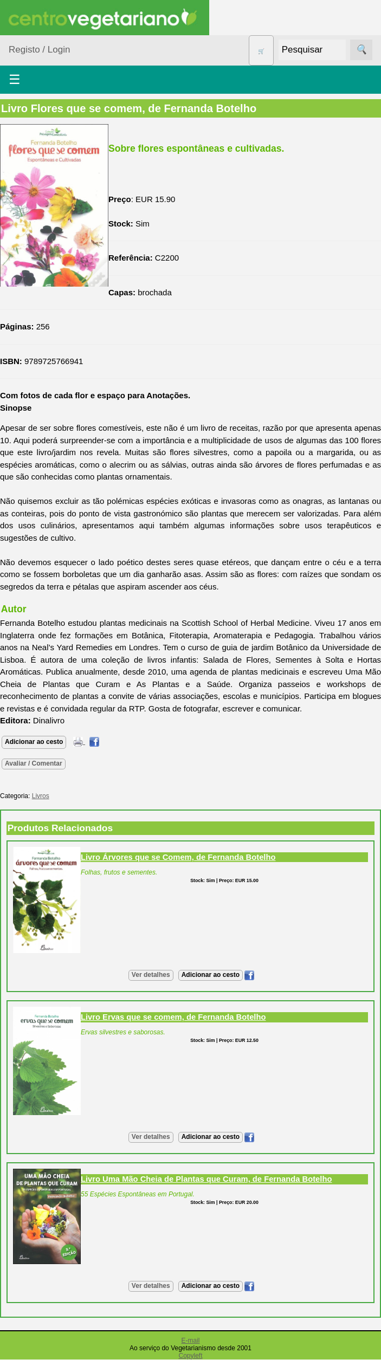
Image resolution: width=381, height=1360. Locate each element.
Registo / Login (39, 49)
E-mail (190, 1340)
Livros (40, 796)
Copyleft (190, 1355)
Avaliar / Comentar (33, 763)
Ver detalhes (151, 975)
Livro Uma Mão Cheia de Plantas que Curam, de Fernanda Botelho (206, 1179)
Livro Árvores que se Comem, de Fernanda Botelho (178, 857)
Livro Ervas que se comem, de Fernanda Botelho (173, 1017)
